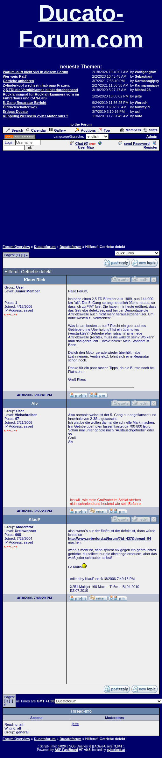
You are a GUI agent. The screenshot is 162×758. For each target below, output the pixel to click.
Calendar (36, 130)
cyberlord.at (116, 750)
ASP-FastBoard (66, 750)
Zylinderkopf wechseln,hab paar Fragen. (36, 85)
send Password (134, 143)
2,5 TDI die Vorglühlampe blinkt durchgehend (40, 90)
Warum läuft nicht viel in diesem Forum (35, 72)
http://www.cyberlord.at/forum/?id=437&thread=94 (109, 538)
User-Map (90, 145)
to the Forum (81, 124)
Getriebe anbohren (18, 81)
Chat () (79, 143)
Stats (151, 130)
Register (151, 145)
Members (130, 130)
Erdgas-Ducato (15, 111)
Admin (151, 136)
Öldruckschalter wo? (20, 107)
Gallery (57, 130)
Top (104, 130)
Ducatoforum (44, 247)
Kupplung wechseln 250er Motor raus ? (35, 116)
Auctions (85, 130)
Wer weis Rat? (15, 76)
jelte (75, 724)
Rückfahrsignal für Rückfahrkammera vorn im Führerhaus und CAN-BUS (41, 96)
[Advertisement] (81, 196)
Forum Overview (16, 247)
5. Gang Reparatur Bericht (24, 102)
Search (14, 130)
